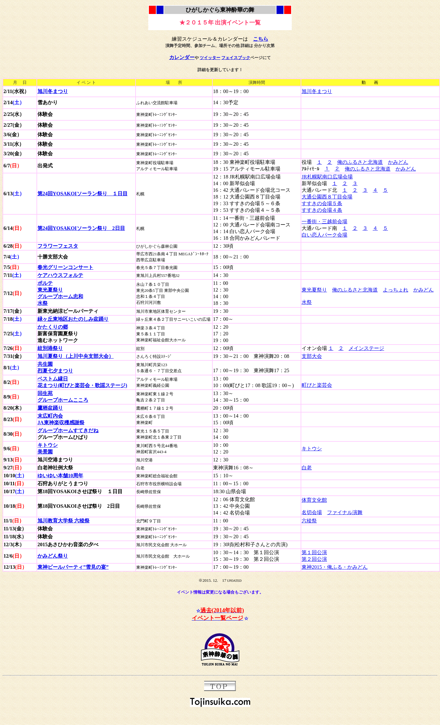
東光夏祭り (314, 289)
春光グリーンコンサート (65, 267)
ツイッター (210, 57)
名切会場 (312, 512)
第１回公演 (314, 552)
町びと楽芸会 (317, 385)
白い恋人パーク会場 (324, 235)
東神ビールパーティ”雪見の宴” (73, 567)
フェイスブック (235, 57)
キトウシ (312, 448)
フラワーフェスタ (57, 246)
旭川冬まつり (317, 91)
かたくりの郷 (52, 327)
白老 (307, 467)
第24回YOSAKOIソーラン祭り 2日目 (81, 228)
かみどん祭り (52, 556)
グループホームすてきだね (67, 430)
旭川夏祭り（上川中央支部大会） (75, 356)
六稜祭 (309, 520)
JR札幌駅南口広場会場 (327, 176)
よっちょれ (395, 289)
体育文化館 (314, 500)
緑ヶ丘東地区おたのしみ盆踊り (73, 319)
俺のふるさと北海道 (360, 162)
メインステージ (366, 348)
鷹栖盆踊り (50, 408)
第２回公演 (314, 559)
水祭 (307, 302)
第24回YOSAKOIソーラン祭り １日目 (82, 193)
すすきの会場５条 (322, 203)
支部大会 (312, 356)
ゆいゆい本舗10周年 (60, 475)
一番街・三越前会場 (324, 221)
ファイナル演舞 (345, 512)
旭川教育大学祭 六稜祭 (63, 520)
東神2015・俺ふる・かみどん (335, 567)
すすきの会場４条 (322, 210)
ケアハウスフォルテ (60, 275)
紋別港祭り (50, 348)
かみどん (398, 162)
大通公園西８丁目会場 (327, 196)
